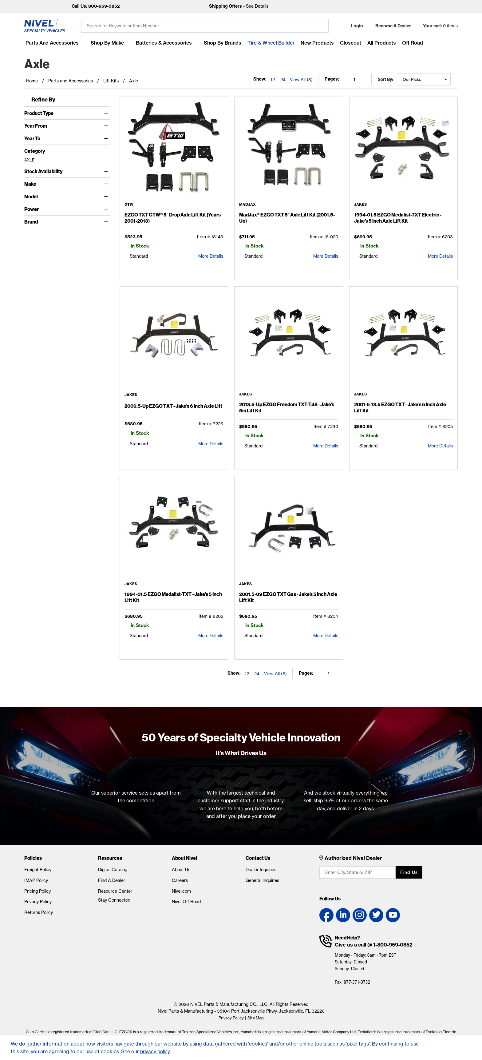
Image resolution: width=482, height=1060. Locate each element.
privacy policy (156, 1051)
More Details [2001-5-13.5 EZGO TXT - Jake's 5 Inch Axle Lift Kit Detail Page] (440, 446)
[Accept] (429, 1044)
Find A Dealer (111, 880)
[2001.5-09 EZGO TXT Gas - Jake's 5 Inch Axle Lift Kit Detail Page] (288, 531)
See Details (257, 6)
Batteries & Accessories (163, 43)
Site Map (256, 1018)
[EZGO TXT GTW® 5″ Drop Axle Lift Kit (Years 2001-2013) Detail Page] (173, 151)
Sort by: (385, 79)
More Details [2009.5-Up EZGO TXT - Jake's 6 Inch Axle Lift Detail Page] (210, 444)
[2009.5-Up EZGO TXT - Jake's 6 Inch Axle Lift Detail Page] (173, 342)
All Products (380, 43)
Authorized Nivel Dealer (353, 858)
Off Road (411, 43)
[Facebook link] (326, 915)
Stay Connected (114, 900)
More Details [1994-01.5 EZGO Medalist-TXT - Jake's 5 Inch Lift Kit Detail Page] (210, 635)
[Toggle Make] (107, 183)
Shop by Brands (221, 43)
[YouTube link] (393, 915)
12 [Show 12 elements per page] (273, 79)
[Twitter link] (376, 915)
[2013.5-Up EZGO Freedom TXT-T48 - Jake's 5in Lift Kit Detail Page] (288, 341)
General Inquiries (262, 880)
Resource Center (115, 891)
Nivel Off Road (186, 901)
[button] (353, 26)
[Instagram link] (360, 915)
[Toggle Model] (107, 196)
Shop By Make (106, 43)
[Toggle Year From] (107, 125)
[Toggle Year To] (107, 138)
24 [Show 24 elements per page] (283, 79)
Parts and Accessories (50, 43)
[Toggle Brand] (107, 221)
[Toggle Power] (107, 209)
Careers (180, 880)
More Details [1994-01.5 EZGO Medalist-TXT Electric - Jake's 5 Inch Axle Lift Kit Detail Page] (440, 256)
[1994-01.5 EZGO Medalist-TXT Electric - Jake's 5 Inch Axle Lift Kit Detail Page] (403, 151)
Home (32, 81)
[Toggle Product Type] (107, 113)
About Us (181, 869)
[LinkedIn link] (343, 915)
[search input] (205, 26)
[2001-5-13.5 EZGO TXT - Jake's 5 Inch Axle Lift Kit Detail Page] (403, 341)
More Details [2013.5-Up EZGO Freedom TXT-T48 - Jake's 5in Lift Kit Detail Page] (325, 446)
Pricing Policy (37, 891)
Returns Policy (38, 912)
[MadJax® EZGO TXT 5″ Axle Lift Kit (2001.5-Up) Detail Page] (288, 151)
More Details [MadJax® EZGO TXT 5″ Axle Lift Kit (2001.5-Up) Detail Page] (325, 256)
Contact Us (258, 858)
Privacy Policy (38, 901)
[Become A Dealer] (390, 26)
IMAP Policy (36, 880)
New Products (316, 43)
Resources (110, 858)
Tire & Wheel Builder (269, 43)
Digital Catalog (112, 869)
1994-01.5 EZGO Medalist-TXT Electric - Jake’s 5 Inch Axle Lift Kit (397, 218)
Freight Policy (37, 869)
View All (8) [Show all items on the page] (301, 79)
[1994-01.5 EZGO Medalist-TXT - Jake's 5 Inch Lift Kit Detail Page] (173, 531)
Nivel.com (181, 891)
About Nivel (184, 858)
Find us (409, 872)
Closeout (349, 43)
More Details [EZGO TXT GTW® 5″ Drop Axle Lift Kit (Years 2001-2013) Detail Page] (210, 256)
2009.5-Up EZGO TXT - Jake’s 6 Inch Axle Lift (173, 406)
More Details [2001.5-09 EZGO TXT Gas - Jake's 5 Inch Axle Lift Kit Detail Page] (325, 635)
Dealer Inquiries (261, 869)
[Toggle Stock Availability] (107, 171)
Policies (33, 858)
